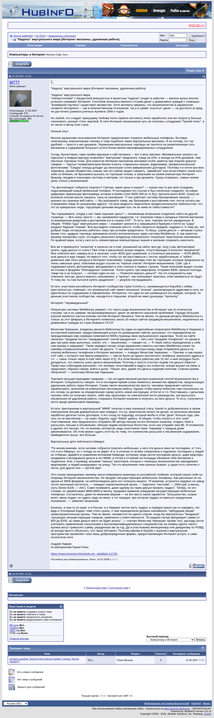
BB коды (14, 625)
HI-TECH (41, 36)
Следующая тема (118, 587)
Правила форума (19, 638)
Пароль (164, 40)
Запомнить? (196, 36)
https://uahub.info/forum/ (177, 708)
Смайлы (14, 627)
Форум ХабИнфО (23, 36)
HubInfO (196, 703)
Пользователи (129, 45)
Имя (162, 35)
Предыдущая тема (96, 587)
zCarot (207, 713)
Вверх (206, 703)
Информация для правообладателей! (166, 703)
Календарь (182, 45)
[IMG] (12, 630)
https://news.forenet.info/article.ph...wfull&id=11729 (84, 553)
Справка (80, 45)
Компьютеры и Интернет (62, 36)
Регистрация (34, 45)
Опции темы (194, 70)
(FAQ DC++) (197, 25)
